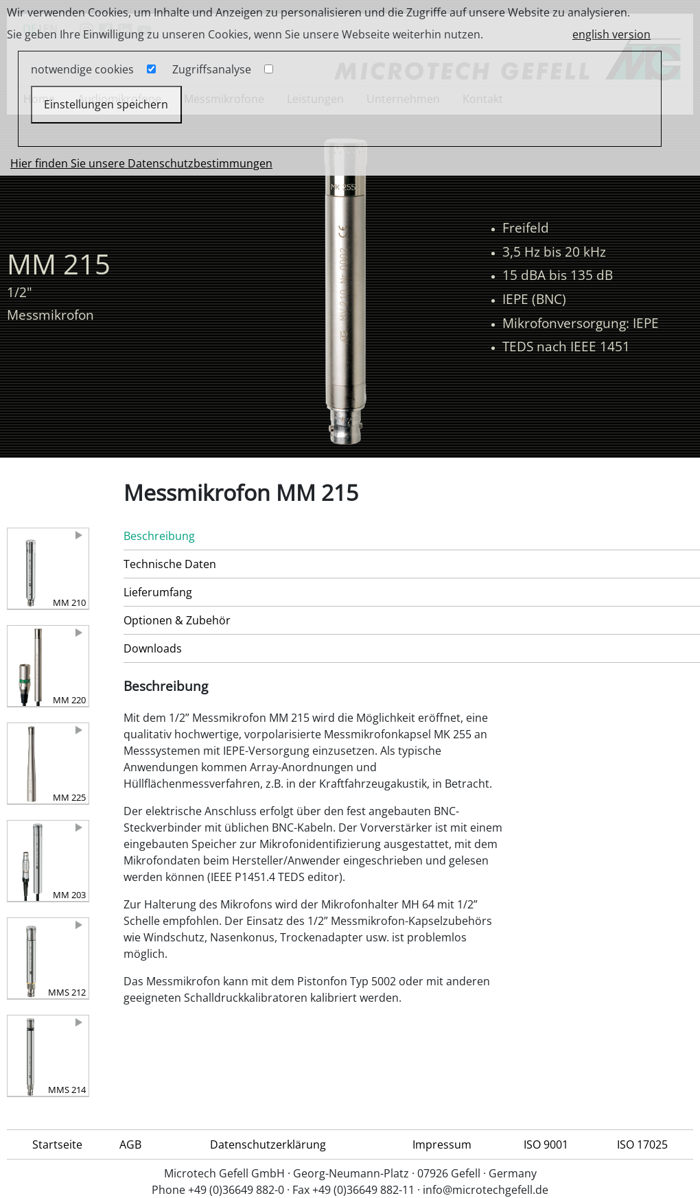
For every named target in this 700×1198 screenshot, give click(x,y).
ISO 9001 (546, 1144)
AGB (130, 1144)
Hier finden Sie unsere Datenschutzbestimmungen (141, 163)
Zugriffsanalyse (211, 69)
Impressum (441, 1144)
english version (611, 34)
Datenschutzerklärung (268, 1144)
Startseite (57, 1144)
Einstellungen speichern (106, 104)
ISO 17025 (642, 1144)
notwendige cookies (82, 69)
